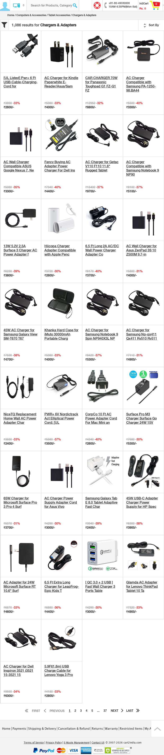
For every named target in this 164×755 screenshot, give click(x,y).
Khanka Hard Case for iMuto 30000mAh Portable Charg (61, 334)
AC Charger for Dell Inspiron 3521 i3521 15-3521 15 (19, 670)
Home (10, 15)
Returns (97, 728)
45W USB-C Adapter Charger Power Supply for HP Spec (142, 502)
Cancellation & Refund (74, 728)
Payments (19, 728)
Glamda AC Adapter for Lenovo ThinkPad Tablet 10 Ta (142, 586)
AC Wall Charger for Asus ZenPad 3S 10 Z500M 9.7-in (141, 250)
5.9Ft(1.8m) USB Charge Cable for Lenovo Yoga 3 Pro (58, 670)
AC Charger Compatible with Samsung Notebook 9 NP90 (142, 168)
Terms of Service (34, 742)
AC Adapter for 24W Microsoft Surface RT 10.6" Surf (20, 586)
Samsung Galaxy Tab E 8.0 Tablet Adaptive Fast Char (101, 502)
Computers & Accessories (31, 15)
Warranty (111, 728)
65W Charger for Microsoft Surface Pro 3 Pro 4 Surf (20, 502)
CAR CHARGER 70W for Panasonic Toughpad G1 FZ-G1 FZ (101, 84)
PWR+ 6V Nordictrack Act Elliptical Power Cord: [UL (61, 418)
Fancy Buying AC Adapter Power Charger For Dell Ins (59, 166)
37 (105, 710)
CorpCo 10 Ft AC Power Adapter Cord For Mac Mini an (101, 418)
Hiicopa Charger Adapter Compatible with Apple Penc (60, 250)
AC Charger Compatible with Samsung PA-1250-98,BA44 (141, 84)
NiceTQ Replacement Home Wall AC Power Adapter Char (20, 418)
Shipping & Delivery (42, 728)
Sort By (151, 25)
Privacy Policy (54, 742)
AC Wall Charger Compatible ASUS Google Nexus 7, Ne (19, 166)
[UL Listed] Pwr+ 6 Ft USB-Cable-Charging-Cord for (20, 82)
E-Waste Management (77, 742)
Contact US (98, 742)
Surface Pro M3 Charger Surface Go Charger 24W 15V (141, 418)
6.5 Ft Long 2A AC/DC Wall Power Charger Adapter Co (102, 250)
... (98, 710)
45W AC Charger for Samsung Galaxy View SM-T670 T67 (20, 334)
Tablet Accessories (59, 15)
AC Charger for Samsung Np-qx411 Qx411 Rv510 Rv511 (141, 334)
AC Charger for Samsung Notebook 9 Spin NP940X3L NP (101, 334)
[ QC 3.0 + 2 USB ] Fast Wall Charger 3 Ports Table (100, 586)
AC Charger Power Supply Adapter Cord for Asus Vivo (60, 502)
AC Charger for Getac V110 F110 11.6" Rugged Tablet (102, 166)
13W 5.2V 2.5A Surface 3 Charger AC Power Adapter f (20, 250)
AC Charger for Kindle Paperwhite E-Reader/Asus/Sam (61, 82)
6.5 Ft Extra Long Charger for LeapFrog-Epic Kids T (61, 586)
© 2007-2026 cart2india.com (123, 742)
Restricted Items (131, 728)
